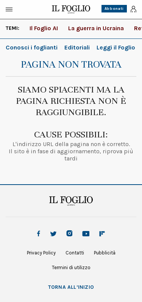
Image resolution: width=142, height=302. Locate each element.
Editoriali (77, 47)
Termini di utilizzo (71, 267)
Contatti (75, 253)
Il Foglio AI (44, 28)
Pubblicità (104, 253)
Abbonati (114, 8)
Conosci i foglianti (32, 47)
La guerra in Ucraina (96, 28)
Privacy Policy (41, 253)
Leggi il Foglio (116, 47)
